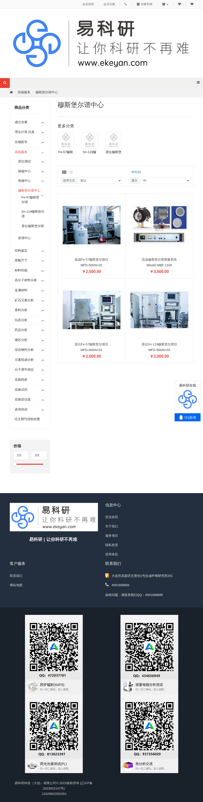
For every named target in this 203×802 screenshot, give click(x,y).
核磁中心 (24, 171)
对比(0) (136, 172)
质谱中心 (24, 238)
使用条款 (111, 554)
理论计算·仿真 (25, 132)
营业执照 (111, 517)
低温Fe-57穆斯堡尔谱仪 (91, 259)
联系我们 (16, 576)
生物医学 (21, 142)
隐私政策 (111, 545)
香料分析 (21, 310)
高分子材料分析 (26, 280)
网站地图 (16, 585)
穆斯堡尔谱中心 (47, 92)
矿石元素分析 (24, 300)
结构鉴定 (21, 250)
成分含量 (21, 122)
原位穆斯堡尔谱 (33, 226)
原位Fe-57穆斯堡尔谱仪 (91, 344)
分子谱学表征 (24, 369)
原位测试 (24, 161)
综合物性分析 (24, 350)
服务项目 (111, 535)
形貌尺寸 (21, 260)
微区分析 (21, 340)
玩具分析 (21, 320)
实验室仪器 (23, 399)
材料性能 (21, 270)
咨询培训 (21, 409)
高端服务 (24, 92)
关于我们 (111, 526)
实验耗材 (21, 379)
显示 (134, 180)
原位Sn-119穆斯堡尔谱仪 (159, 344)
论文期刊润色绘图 (27, 419)
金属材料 (21, 290)
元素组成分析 (24, 360)
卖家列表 (144, 4)
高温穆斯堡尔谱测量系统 (159, 259)
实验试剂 (21, 389)
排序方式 (69, 180)
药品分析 (21, 330)
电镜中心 (24, 180)
